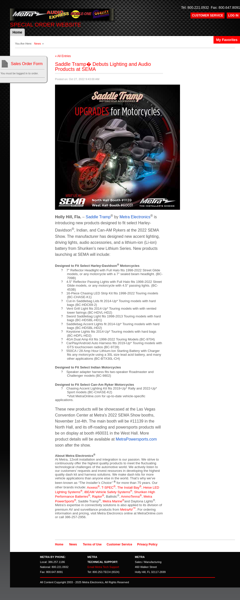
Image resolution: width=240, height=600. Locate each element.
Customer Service (207, 15)
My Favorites (227, 40)
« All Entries (63, 56)
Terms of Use (92, 544)
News (37, 43)
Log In (233, 15)
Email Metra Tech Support (103, 566)
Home (17, 32)
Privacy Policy (147, 544)
